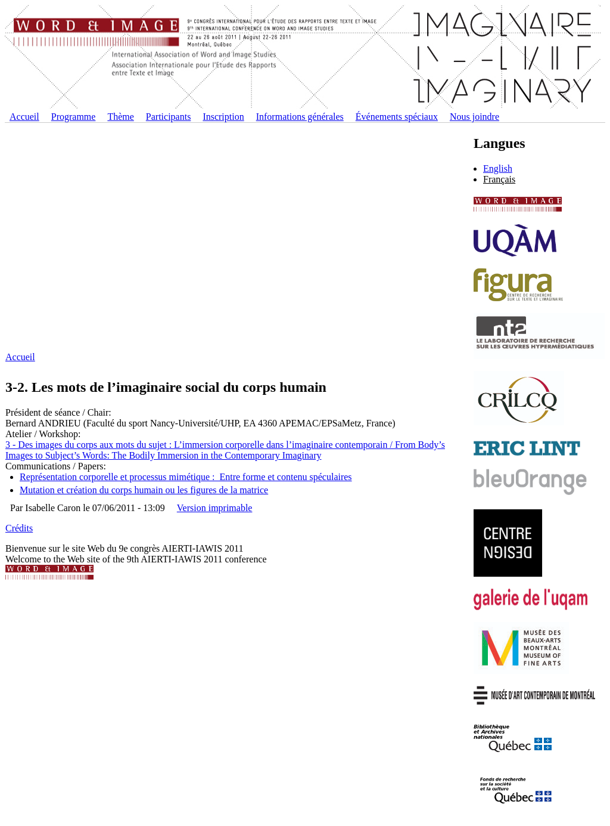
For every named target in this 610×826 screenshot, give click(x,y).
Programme (73, 117)
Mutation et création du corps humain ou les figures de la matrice (144, 490)
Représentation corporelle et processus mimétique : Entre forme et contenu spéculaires (186, 477)
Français (499, 179)
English (497, 168)
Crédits (19, 528)
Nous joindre (474, 117)
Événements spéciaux (397, 117)
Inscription (223, 117)
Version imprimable (215, 508)
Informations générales (300, 117)
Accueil (24, 117)
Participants (168, 117)
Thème (120, 117)
